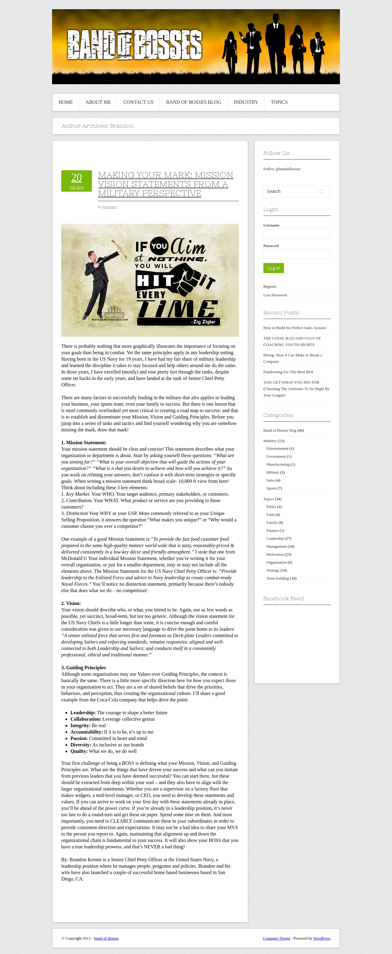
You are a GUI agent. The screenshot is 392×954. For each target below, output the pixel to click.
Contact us (138, 102)
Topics (279, 102)
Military (272, 472)
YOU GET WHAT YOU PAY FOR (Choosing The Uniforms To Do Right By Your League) (296, 388)
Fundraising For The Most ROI (288, 372)
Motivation (275, 554)
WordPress (321, 938)
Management (276, 546)
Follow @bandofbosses (282, 169)
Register (270, 286)
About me (98, 102)
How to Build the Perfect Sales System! (295, 327)
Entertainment (277, 448)
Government (276, 456)
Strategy (272, 570)
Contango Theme (276, 938)
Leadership (275, 538)
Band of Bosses (106, 938)
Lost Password (275, 295)
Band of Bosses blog (193, 102)
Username (271, 225)
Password (271, 245)
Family (271, 522)
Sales (270, 480)
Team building (277, 578)
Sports (271, 488)
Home (65, 102)
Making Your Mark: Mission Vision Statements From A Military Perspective (165, 184)
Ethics (271, 507)
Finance (272, 530)
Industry (246, 102)
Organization (276, 562)
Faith (270, 515)
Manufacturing (278, 464)
